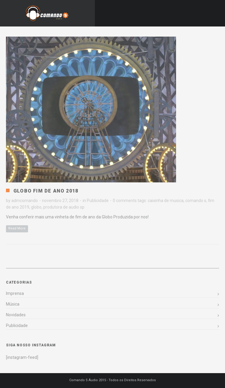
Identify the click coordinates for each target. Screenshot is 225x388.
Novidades (16, 314)
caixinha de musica (166, 200)
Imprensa (15, 293)
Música (12, 304)
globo (36, 207)
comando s (195, 200)
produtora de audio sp (63, 207)
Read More (17, 228)
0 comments (125, 200)
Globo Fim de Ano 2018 (45, 191)
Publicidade (98, 200)
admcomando (24, 200)
